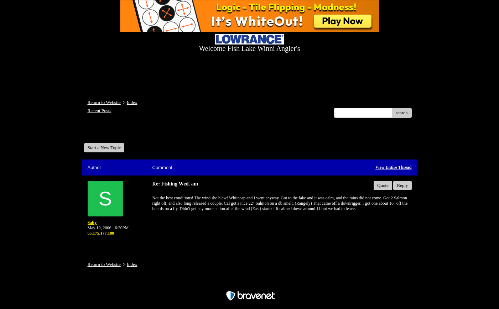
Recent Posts (99, 110)
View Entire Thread (393, 167)
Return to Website (104, 102)
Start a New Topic (104, 147)
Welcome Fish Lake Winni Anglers (122, 133)
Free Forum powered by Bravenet (249, 283)
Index (132, 102)
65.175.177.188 (101, 233)
